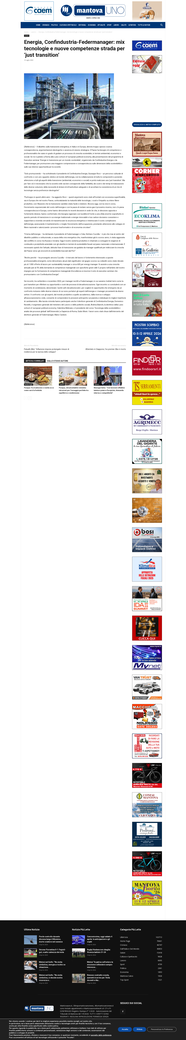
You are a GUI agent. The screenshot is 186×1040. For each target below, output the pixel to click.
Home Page (28, 384)
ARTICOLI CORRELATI (35, 361)
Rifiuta (139, 1028)
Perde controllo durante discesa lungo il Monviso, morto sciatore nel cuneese (51, 939)
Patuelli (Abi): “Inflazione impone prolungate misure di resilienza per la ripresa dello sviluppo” (46, 350)
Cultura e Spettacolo (68, 25)
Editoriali (82, 25)
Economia (91, 25)
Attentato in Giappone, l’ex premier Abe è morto (106, 349)
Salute (123, 25)
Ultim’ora (132, 25)
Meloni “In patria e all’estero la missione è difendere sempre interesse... (100, 964)
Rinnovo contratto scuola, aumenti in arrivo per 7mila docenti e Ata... (98, 977)
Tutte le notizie (144, 25)
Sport (109, 25)
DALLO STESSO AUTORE (57, 361)
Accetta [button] (124, 1028)
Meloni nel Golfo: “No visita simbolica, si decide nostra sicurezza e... (50, 977)
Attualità (101, 25)
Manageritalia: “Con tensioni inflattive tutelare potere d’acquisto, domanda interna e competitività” (109, 390)
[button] (160, 25)
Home (38, 25)
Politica (54, 25)
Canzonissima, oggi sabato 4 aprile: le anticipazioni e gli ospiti (99, 939)
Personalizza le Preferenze (162, 1028)
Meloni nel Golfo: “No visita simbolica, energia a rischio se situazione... (52, 964)
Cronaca (45, 25)
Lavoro (116, 25)
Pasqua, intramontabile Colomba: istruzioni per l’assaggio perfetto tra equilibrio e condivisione (73, 390)
